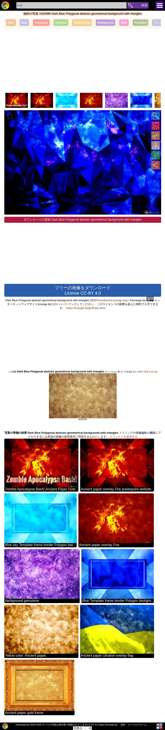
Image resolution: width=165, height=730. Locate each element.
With (124, 22)
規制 (123, 724)
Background (105, 22)
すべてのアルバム (137, 724)
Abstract (61, 22)
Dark (11, 22)
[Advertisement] (82, 61)
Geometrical (82, 22)
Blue (24, 22)
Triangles (140, 22)
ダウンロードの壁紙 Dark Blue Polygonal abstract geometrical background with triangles (83, 219)
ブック (158, 22)
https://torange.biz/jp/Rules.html (85, 308)
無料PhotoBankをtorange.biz (109, 300)
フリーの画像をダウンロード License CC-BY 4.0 (83, 290)
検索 (144, 5)
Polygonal (41, 22)
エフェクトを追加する (124, 436)
